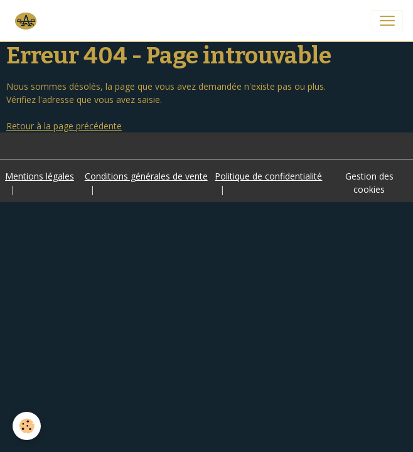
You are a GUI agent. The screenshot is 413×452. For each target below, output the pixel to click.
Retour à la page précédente (64, 126)
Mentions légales (39, 176)
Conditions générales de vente (146, 176)
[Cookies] (27, 426)
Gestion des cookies (369, 182)
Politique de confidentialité (268, 176)
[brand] (27, 20)
